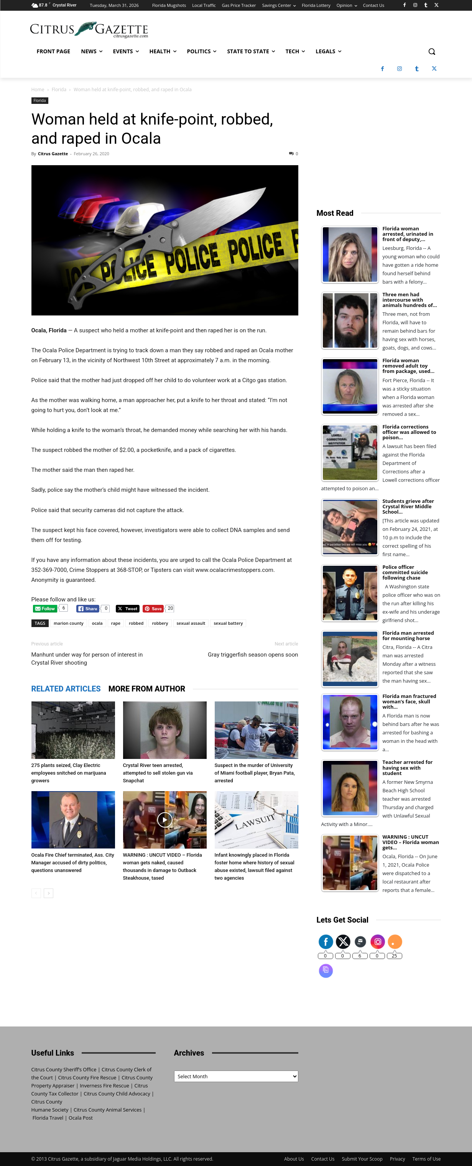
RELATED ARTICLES (66, 688)
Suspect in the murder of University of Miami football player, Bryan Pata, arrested (255, 772)
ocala (97, 623)
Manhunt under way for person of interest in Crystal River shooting (87, 658)
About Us (294, 1159)
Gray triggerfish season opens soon (253, 654)
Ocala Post (81, 1117)
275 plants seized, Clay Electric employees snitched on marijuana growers (68, 772)
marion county (69, 623)
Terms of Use (427, 1159)
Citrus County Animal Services (107, 1109)
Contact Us (323, 1159)
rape (115, 623)
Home (37, 89)
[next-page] (48, 893)
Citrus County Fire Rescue (87, 1077)
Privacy (397, 1159)
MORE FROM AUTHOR (147, 688)
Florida (59, 89)
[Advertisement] (379, 145)
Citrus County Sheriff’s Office (64, 1069)
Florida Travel (48, 1117)
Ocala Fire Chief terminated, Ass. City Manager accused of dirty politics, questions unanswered (72, 862)
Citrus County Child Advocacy (117, 1093)
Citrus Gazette (53, 153)
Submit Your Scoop (362, 1159)
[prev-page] (36, 893)
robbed (136, 623)
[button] (432, 51)
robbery (160, 623)
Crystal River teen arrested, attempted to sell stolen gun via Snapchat (158, 772)
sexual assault (191, 623)
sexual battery (228, 623)
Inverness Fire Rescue (104, 1085)
